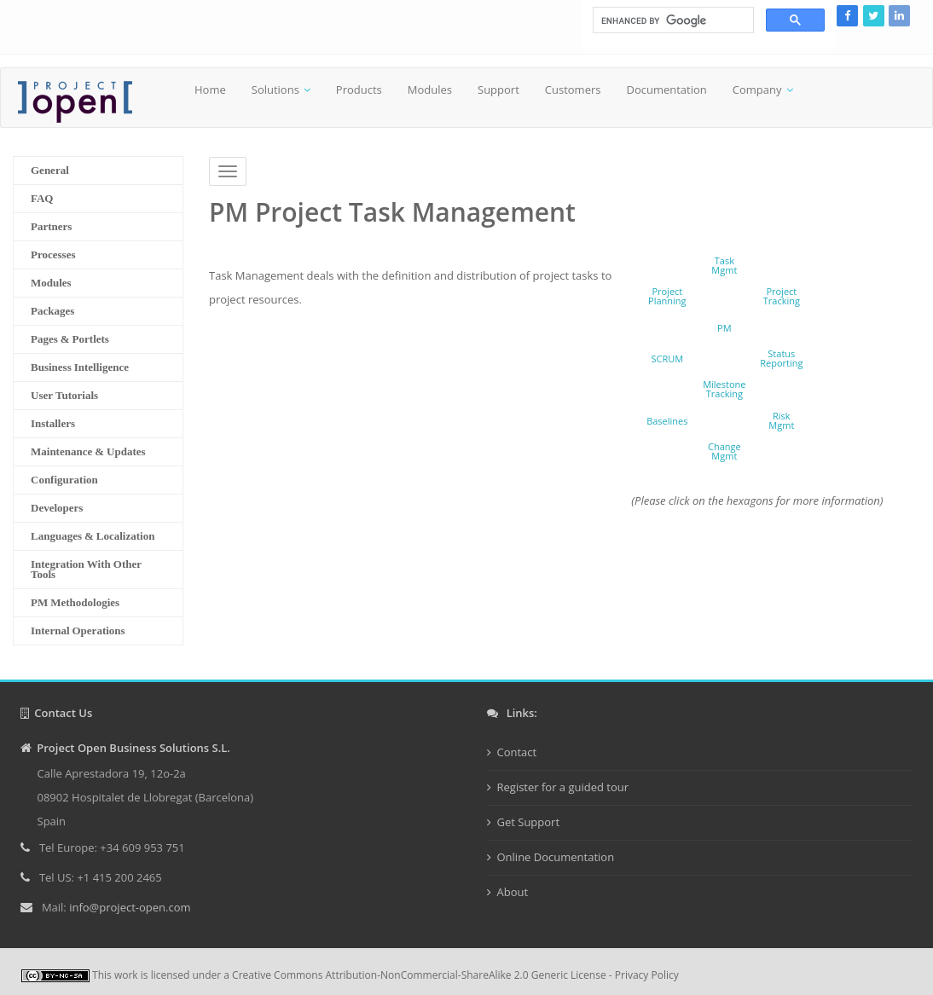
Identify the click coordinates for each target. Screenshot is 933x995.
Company (757, 89)
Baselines (666, 420)
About (513, 892)
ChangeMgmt (724, 451)
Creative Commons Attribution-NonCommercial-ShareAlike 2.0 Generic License (419, 975)
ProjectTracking (781, 296)
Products (359, 89)
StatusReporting (781, 358)
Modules (430, 89)
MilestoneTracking (724, 389)
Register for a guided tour (563, 787)
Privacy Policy (647, 975)
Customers (573, 89)
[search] (671, 20)
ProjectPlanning (667, 296)
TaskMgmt (724, 265)
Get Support (528, 822)
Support (498, 89)
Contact (517, 752)
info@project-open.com (129, 907)
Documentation (666, 89)
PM (724, 327)
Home (210, 89)
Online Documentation (556, 857)
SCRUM (667, 358)
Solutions (275, 89)
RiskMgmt (781, 420)
